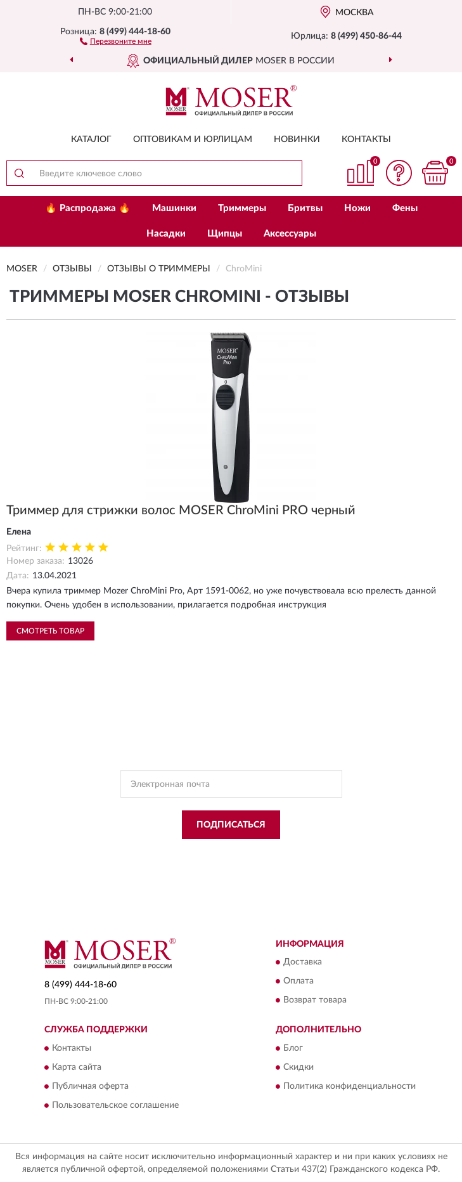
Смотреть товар (50, 631)
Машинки (174, 208)
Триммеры (242, 208)
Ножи (357, 208)
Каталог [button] (91, 139)
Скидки (298, 1067)
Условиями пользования (220, 864)
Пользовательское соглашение (115, 1105)
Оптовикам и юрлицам (192, 139)
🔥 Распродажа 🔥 (88, 208)
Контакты (366, 139)
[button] (115, 40)
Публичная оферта (90, 1086)
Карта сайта (76, 1067)
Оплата (298, 981)
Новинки (297, 139)
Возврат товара (315, 1000)
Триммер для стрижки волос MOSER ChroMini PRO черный (181, 510)
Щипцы (224, 233)
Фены (405, 208)
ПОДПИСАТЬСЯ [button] (231, 825)
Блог (293, 1048)
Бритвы (305, 208)
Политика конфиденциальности (349, 1086)
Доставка (302, 962)
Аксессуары (290, 233)
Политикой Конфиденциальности (293, 853)
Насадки (166, 233)
